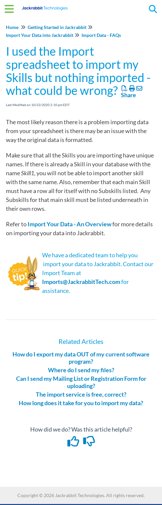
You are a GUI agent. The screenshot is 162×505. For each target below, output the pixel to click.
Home (12, 27)
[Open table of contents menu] (11, 8)
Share (128, 94)
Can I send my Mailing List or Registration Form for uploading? (81, 382)
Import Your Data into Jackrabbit (39, 35)
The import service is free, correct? (81, 394)
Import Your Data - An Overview (69, 224)
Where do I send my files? (81, 370)
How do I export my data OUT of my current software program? (81, 358)
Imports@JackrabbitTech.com (81, 281)
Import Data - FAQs (101, 35)
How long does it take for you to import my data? (81, 403)
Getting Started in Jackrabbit (57, 27)
